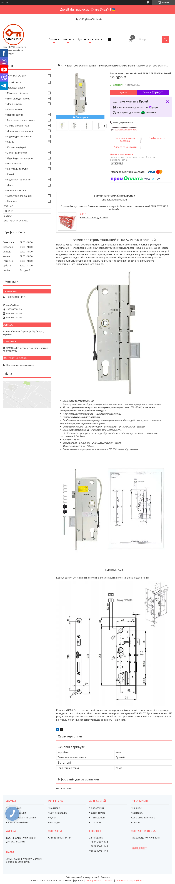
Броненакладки (58, 812)
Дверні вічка (98, 812)
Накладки (55, 822)
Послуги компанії (16, 190)
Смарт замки (14, 109)
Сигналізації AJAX (16, 147)
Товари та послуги (15, 75)
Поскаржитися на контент (99, 880)
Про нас (8, 206)
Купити (123, 92)
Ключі (10, 174)
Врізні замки (14, 82)
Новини (8, 210)
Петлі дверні (14, 163)
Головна (54, 39)
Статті (136, 822)
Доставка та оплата (90, 39)
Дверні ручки (14, 104)
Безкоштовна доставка (125, 129)
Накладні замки (16, 87)
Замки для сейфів (17, 152)
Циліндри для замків (18, 98)
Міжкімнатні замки (17, 93)
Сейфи (10, 141)
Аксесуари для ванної (19, 195)
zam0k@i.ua (12, 305)
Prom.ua (105, 877)
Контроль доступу (17, 168)
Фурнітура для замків (19, 136)
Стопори (96, 822)
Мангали (12, 201)
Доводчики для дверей (20, 131)
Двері (10, 185)
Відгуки (8, 215)
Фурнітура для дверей (20, 158)
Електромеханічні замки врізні (116, 65)
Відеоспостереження (19, 179)
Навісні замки (15, 114)
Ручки (52, 817)
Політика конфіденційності (130, 880)
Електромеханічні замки (81, 65)
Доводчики (97, 807)
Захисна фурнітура (18, 125)
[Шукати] (165, 39)
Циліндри (54, 807)
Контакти (68, 39)
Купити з (152, 92)
